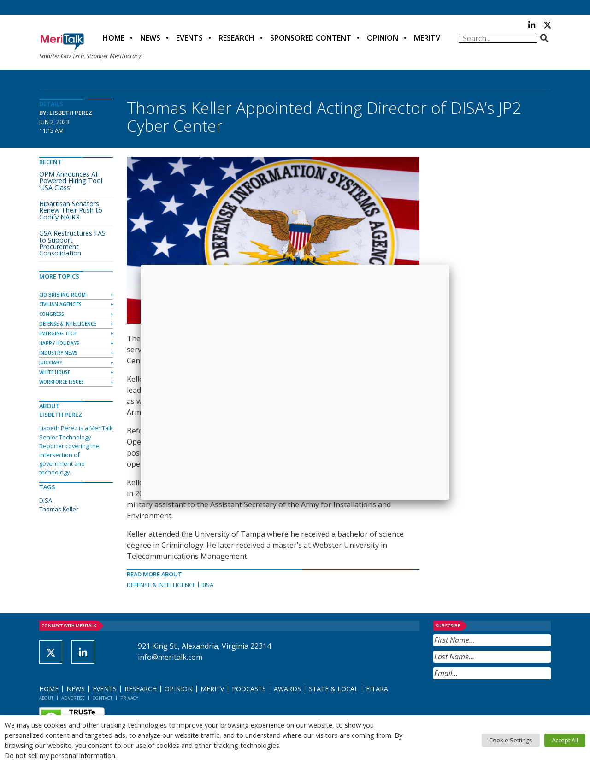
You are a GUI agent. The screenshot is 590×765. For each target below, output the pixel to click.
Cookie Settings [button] (510, 740)
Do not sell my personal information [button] (60, 755)
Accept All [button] (565, 740)
